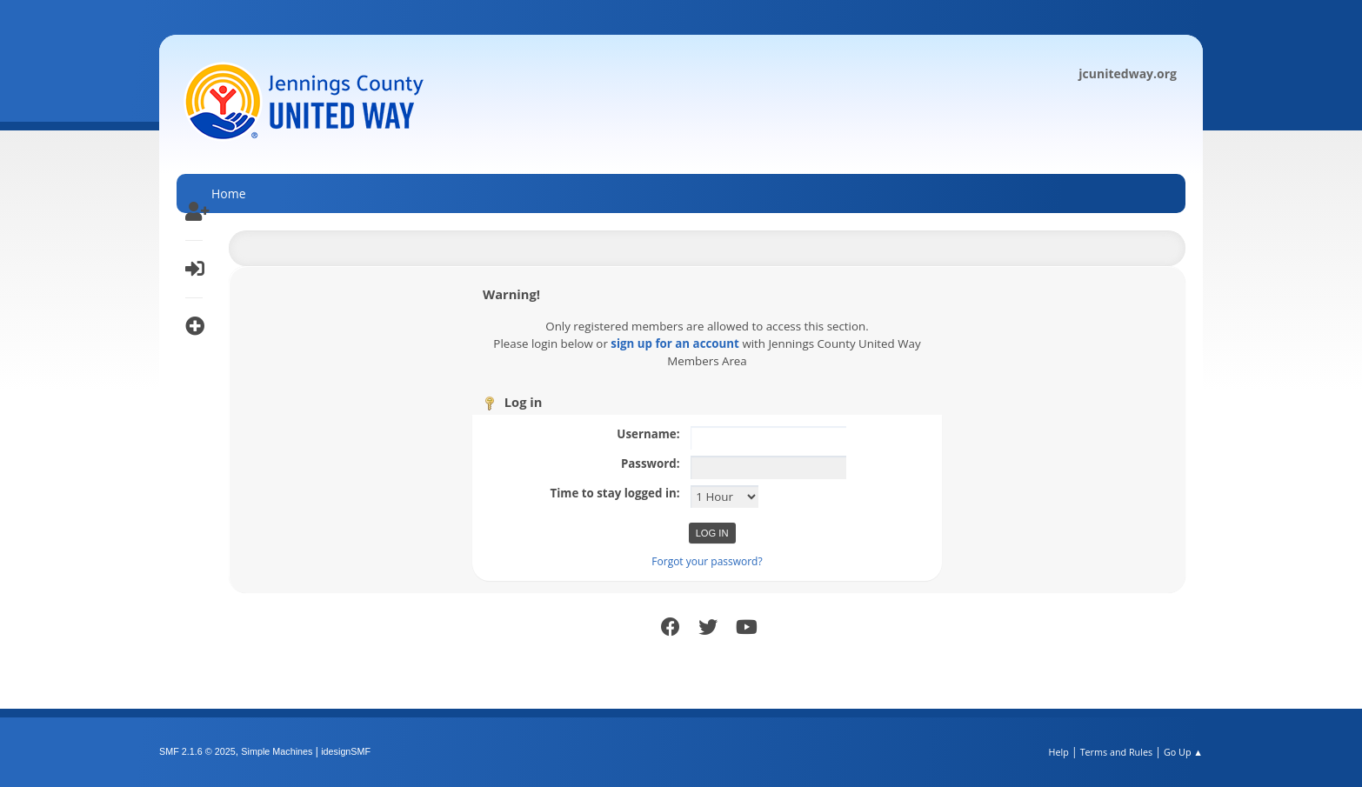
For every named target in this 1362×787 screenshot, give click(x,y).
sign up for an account (675, 343)
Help (1058, 751)
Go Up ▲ (1183, 751)
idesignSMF (346, 751)
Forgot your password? (706, 561)
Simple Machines (276, 751)
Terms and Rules (1116, 751)
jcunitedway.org (1127, 73)
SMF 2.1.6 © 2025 (197, 751)
